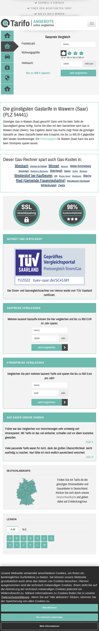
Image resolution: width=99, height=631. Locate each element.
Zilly (55, 176)
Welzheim (64, 166)
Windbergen (76, 176)
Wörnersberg (24, 171)
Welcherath (56, 170)
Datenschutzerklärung (15, 597)
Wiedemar (83, 171)
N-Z (24, 529)
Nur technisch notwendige (49, 617)
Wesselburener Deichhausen (78, 181)
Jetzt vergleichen (78, 72)
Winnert (53, 166)
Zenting (75, 171)
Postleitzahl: (28, 43)
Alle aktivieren (49, 607)
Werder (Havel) (64, 176)
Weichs (87, 175)
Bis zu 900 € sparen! (38, 73)
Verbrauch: (28, 63)
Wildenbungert (48, 185)
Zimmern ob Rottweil (38, 166)
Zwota (61, 185)
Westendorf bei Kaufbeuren (33, 175)
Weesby (67, 171)
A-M (13, 529)
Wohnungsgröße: (31, 52)
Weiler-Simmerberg (80, 166)
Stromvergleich (48, 138)
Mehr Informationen (49, 626)
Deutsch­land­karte (66, 497)
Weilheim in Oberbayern (39, 171)
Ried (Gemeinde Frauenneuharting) (40, 180)
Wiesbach (21, 166)
